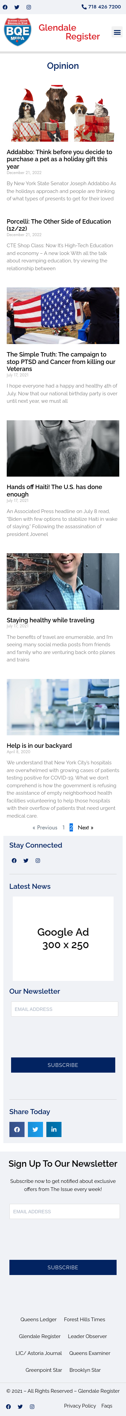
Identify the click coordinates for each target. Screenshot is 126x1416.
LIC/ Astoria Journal (39, 1353)
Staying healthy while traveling (50, 620)
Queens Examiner (89, 1353)
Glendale (57, 28)
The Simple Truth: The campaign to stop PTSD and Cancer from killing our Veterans (61, 361)
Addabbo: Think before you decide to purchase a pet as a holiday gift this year (59, 159)
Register (83, 36)
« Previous (45, 827)
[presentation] (62, 1041)
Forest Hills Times (85, 1319)
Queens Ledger (38, 1319)
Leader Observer (87, 1336)
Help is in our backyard (39, 745)
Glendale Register (40, 1336)
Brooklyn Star (85, 1370)
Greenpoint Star (44, 1370)
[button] (117, 31)
